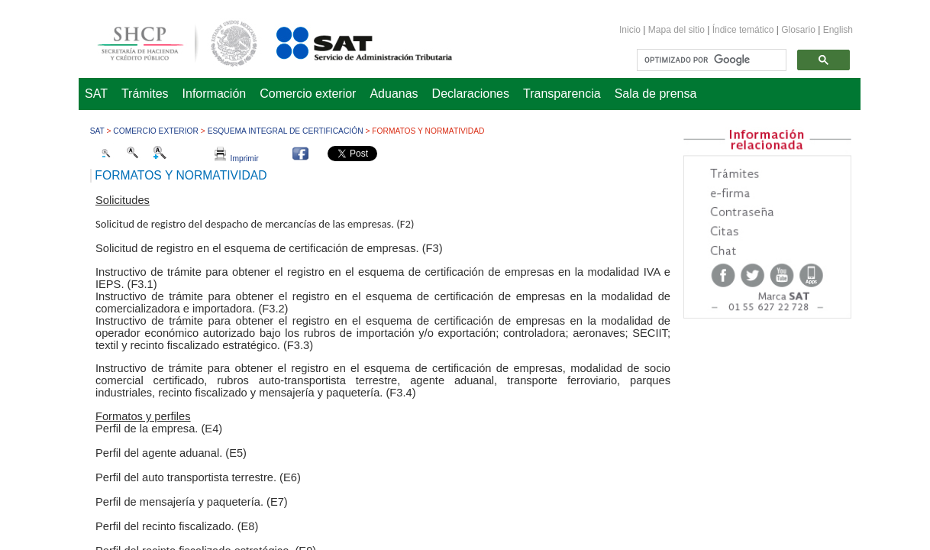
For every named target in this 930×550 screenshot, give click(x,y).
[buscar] (710, 60)
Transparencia (562, 93)
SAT (96, 93)
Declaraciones (470, 93)
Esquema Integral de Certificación (285, 131)
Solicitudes (122, 200)
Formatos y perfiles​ (143, 416)
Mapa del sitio (677, 29)
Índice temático (743, 29)
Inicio (630, 29)
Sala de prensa (656, 93)
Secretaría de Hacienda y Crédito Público (165, 41)
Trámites (145, 93)
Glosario (798, 29)
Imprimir (237, 158)
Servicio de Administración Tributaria (347, 41)
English (838, 29)
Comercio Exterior (156, 131)
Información (214, 93)
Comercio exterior (308, 93)
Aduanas (394, 93)
